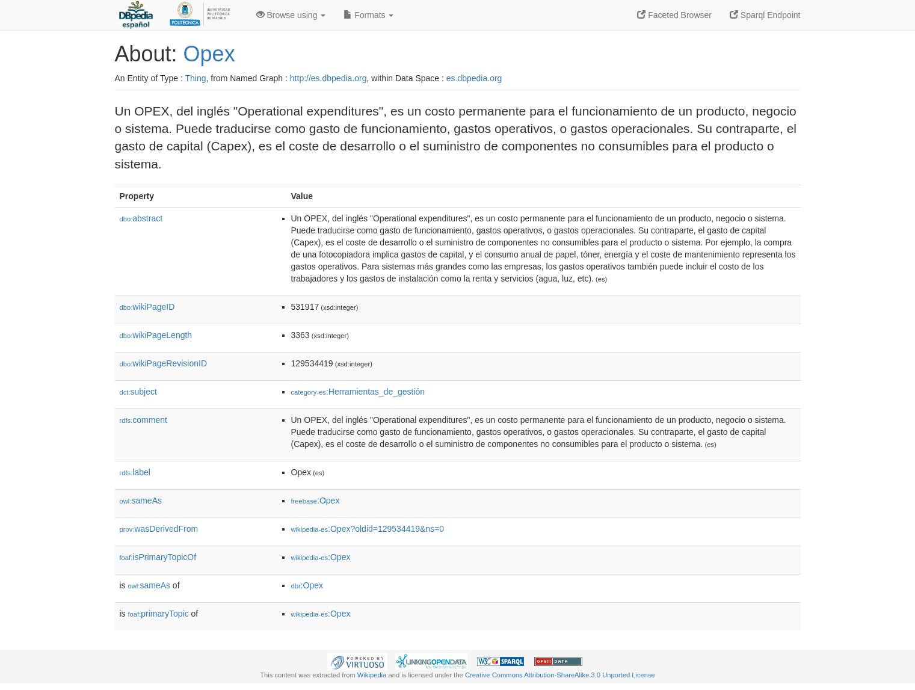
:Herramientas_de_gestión (358, 391)
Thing (195, 78)
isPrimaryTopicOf (158, 557)
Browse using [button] (291, 15)
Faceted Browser (674, 15)
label (135, 472)
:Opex (315, 500)
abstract (141, 218)
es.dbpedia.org (474, 78)
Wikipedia (372, 675)
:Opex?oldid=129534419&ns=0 (368, 529)
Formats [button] (368, 15)
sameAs (141, 500)
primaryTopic (158, 613)
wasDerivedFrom (159, 529)
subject (138, 391)
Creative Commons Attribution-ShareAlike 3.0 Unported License (560, 675)
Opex (209, 54)
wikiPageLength (156, 335)
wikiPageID (147, 307)
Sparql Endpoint (765, 15)
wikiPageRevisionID (164, 363)
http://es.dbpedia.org (328, 78)
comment (143, 420)
